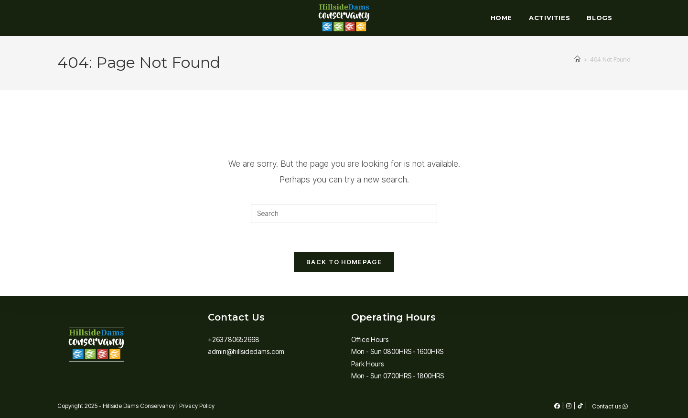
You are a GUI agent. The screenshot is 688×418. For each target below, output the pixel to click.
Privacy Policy (197, 405)
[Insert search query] (344, 213)
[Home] (577, 59)
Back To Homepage (344, 262)
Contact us (610, 406)
